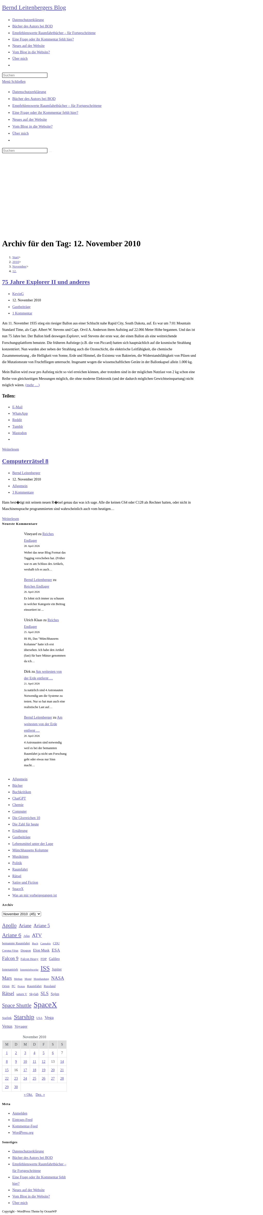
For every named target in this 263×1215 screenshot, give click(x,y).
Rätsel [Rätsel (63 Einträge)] (8, 993)
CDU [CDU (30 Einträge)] (56, 943)
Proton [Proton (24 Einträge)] (21, 986)
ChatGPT (19, 798)
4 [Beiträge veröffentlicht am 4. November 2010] (34, 1053)
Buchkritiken (21, 792)
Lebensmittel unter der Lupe (32, 844)
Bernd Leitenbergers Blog (34, 7)
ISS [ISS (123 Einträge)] (45, 968)
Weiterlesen (10, 449)
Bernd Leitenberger (26, 473)
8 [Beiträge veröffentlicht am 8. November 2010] (7, 1062)
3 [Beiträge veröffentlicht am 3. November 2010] (25, 1053)
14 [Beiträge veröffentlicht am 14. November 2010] (62, 1062)
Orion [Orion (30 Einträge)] (6, 986)
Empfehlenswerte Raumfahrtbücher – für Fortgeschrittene (56, 106)
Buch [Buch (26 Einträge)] (35, 943)
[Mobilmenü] (13, 82)
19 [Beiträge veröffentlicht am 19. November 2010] (43, 1070)
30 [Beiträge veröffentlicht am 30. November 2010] (16, 1087)
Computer (19, 811)
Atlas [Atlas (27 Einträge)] (26, 936)
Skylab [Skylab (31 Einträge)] (34, 994)
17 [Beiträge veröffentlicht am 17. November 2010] (25, 1070)
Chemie (18, 805)
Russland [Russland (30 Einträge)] (50, 986)
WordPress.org (22, 1133)
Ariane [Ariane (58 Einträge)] (25, 925)
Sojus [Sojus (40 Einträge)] (55, 994)
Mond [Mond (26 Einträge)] (28, 978)
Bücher (17, 786)
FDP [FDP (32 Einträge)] (44, 959)
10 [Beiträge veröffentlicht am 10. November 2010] (25, 1062)
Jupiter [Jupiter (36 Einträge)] (57, 969)
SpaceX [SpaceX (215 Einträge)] (45, 1004)
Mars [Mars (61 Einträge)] (7, 978)
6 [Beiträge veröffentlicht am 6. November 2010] (53, 1053)
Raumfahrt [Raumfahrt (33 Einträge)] (34, 986)
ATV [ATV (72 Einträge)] (37, 935)
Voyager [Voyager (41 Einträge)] (21, 1026)
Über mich (20, 133)
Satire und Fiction (25, 882)
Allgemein (19, 486)
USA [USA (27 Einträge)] (39, 1018)
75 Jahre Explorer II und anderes (46, 282)
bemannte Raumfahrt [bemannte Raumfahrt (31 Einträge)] (16, 943)
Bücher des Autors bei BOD (33, 99)
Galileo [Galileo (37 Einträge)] (54, 959)
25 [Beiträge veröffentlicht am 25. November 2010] (34, 1078)
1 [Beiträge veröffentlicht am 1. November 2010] (7, 1053)
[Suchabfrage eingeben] (25, 75)
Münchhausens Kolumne (30, 850)
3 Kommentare (23, 492)
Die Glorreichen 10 (26, 818)
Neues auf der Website (29, 119)
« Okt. (28, 1095)
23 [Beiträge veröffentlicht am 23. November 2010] (16, 1078)
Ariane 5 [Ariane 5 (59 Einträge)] (42, 925)
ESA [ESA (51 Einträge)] (56, 950)
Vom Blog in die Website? (32, 126)
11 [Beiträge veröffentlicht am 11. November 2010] (34, 1062)
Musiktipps (20, 857)
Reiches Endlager (36, 586)
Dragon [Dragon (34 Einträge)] (26, 950)
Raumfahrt (20, 869)
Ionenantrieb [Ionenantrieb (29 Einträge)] (10, 969)
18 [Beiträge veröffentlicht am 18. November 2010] (34, 1070)
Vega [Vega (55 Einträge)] (48, 1017)
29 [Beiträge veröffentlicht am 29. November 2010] (6, 1087)
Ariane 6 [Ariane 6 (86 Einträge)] (11, 935)
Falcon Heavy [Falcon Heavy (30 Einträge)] (30, 959)
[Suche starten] (50, 151)
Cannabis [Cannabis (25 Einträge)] (45, 943)
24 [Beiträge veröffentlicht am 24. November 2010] (25, 1078)
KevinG (18, 294)
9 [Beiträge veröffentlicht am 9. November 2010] (16, 1062)
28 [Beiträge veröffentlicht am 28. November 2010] (62, 1078)
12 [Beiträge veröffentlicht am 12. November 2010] (43, 1062)
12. (14, 271)
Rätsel (16, 876)
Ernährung (19, 831)
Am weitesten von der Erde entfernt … (43, 724)
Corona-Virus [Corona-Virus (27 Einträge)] (10, 950)
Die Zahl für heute (25, 824)
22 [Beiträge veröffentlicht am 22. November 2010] (6, 1078)
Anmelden (19, 1113)
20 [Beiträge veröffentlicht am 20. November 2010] (53, 1070)
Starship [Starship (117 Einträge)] (24, 1017)
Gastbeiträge (21, 307)
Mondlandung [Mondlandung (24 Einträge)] (41, 978)
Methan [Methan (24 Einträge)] (18, 978)
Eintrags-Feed (22, 1120)
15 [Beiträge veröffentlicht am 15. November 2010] (6, 1070)
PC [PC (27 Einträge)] (13, 986)
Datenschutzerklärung (29, 92)
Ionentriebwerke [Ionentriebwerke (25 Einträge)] (29, 969)
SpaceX (18, 889)
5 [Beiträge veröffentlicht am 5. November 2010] (43, 1053)
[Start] (15, 257)
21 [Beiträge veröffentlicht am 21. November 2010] (62, 1070)
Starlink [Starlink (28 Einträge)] (7, 1018)
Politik (17, 863)
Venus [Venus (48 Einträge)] (7, 1026)
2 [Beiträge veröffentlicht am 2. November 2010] (16, 1053)
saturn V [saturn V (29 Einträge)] (21, 994)
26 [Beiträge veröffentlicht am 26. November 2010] (43, 1078)
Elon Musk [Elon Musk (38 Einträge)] (41, 950)
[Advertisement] (131, 196)
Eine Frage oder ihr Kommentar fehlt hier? (45, 112)
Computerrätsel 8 (25, 461)
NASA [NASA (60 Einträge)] (57, 978)
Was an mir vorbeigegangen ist (34, 895)
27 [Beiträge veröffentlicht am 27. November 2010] (53, 1078)
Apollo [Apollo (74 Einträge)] (9, 925)
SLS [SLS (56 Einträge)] (45, 993)
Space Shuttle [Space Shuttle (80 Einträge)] (16, 1005)
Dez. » (40, 1095)
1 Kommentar (22, 313)
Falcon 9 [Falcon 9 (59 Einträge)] (10, 958)
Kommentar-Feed (24, 1126)
